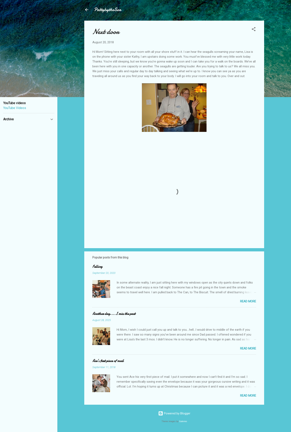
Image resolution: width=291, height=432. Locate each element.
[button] (253, 30)
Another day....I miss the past (113, 313)
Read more (248, 301)
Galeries (183, 421)
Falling (97, 266)
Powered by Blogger (174, 413)
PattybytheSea (107, 9)
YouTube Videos (14, 108)
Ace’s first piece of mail (108, 360)
